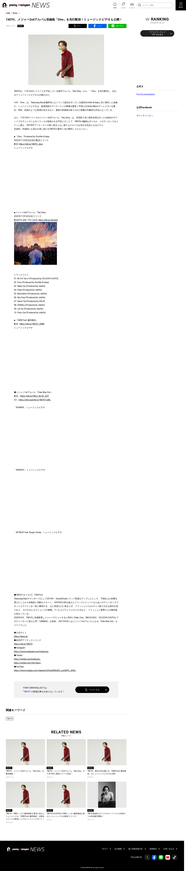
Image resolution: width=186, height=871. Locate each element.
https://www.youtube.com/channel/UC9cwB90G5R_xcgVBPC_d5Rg (45, 670)
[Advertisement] (156, 60)
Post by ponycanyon (145, 94)
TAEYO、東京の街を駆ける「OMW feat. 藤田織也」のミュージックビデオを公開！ (106, 772)
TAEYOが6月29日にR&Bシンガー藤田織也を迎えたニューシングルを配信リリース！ (66, 814)
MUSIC (15, 13)
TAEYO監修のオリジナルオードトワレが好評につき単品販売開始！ (106, 814)
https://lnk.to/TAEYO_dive (31, 144)
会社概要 (118, 849)
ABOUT (105, 849)
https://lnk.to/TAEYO (23, 644)
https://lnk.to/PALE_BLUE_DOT (34, 396)
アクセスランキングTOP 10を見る (157, 33)
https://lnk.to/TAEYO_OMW (32, 324)
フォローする (92, 689)
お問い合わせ (168, 849)
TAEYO (27, 691)
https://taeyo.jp (21, 636)
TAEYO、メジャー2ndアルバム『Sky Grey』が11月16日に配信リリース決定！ (66, 772)
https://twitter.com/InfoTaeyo (27, 663)
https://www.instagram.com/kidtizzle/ (31, 651)
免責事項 (153, 849)
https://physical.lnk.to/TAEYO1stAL (35, 400)
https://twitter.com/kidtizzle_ (27, 659)
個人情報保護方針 (135, 849)
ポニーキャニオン (144, 115)
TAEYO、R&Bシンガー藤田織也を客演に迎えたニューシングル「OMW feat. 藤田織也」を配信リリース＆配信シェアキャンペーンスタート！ (25, 816)
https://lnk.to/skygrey (48, 220)
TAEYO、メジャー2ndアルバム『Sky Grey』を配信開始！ (25, 772)
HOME (8, 13)
